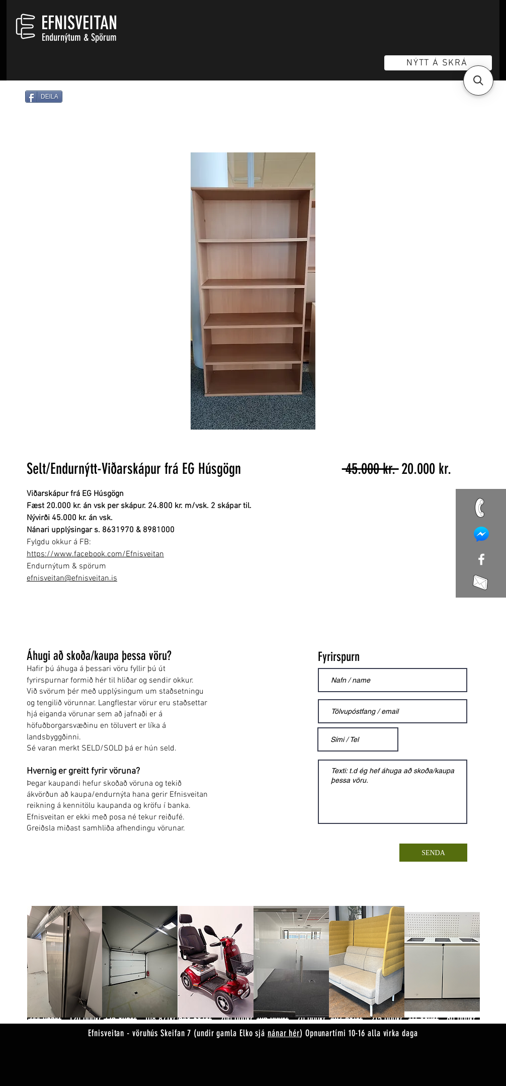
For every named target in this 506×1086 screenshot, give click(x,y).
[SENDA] (433, 853)
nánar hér (284, 1033)
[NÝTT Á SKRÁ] (438, 62)
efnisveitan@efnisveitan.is (72, 578)
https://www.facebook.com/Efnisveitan (95, 554)
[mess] (481, 534)
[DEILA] (43, 97)
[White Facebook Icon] (481, 559)
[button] (478, 80)
